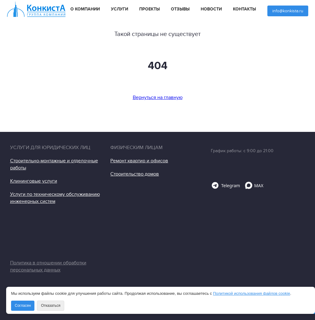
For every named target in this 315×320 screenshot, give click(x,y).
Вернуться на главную (158, 97)
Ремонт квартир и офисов (139, 161)
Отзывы (180, 9)
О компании (85, 9)
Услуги (119, 9)
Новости (211, 9)
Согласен (23, 305)
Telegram (225, 185)
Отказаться (50, 305)
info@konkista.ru (287, 11)
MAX (254, 185)
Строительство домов (134, 174)
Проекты (149, 9)
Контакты (244, 9)
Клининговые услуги (33, 181)
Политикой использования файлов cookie (251, 293)
